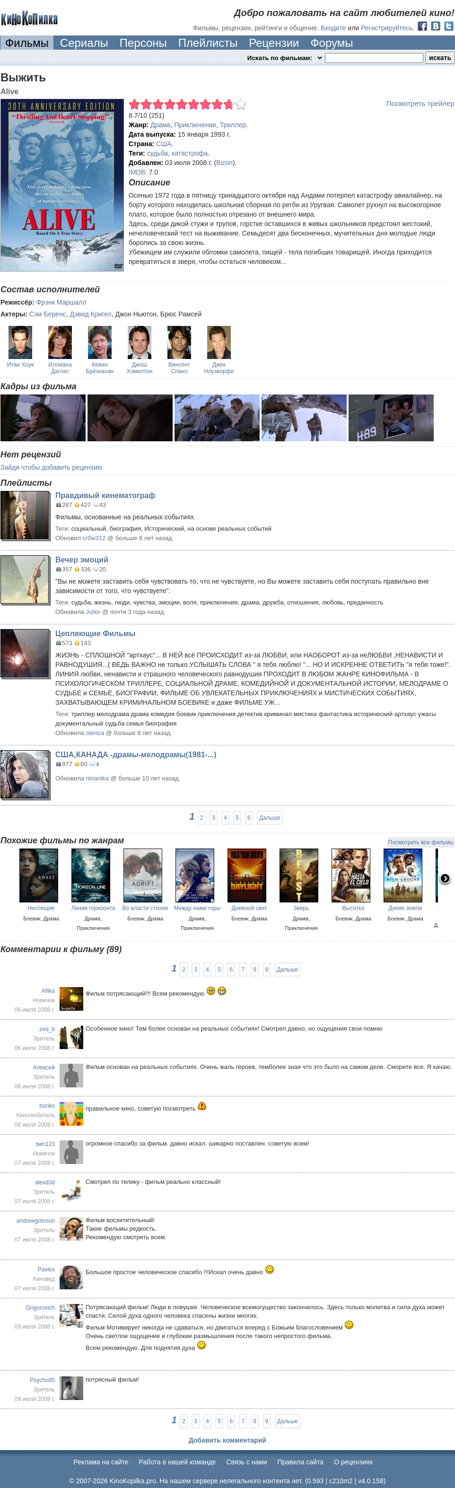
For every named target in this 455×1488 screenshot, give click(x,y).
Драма (160, 125)
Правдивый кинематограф (105, 495)
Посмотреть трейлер (420, 103)
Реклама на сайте (101, 1462)
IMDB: (138, 172)
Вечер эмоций (81, 560)
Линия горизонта (93, 908)
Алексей (44, 1067)
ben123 (45, 1144)
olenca (95, 732)
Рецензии (274, 42)
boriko (47, 1106)
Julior (93, 611)
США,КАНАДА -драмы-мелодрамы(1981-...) (136, 755)
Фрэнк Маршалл (61, 302)
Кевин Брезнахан (100, 368)
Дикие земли (405, 908)
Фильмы (27, 42)
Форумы (331, 42)
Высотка (353, 908)
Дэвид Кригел (91, 314)
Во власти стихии (145, 908)
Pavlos (46, 1269)
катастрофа (190, 153)
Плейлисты (208, 42)
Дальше (269, 817)
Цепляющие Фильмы (95, 634)
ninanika (97, 778)
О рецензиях (353, 1462)
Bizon (224, 162)
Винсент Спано (179, 368)
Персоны (143, 42)
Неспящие (41, 908)
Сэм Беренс (47, 314)
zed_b (47, 1029)
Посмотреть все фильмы (421, 842)
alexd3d (45, 1182)
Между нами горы (197, 908)
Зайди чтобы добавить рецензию (51, 467)
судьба (157, 153)
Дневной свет (249, 908)
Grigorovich (40, 1307)
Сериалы (84, 42)
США (163, 144)
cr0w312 (93, 538)
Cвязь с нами (246, 1462)
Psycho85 (42, 1380)
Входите (333, 28)
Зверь (301, 908)
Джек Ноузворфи (219, 368)
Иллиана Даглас (59, 368)
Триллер (233, 125)
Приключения (195, 125)
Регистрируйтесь (386, 28)
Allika (48, 991)
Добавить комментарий (227, 1440)
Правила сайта (301, 1462)
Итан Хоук (20, 364)
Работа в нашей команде (177, 1462)
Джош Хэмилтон (140, 368)
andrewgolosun (36, 1220)
